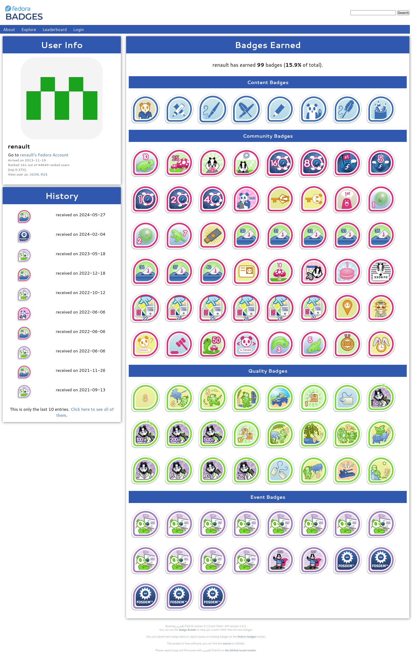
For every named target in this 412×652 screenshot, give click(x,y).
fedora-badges (247, 636)
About (9, 29)
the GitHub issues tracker (240, 650)
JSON (34, 174)
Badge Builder (187, 630)
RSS (44, 174)
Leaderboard (55, 29)
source (227, 643)
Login (78, 29)
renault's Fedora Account (44, 155)
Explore (28, 29)
